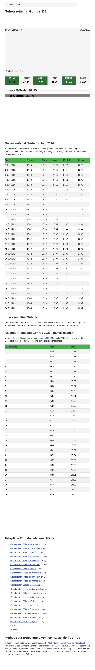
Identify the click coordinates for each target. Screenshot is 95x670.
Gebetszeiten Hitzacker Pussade (24, 573)
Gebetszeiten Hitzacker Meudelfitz (25, 613)
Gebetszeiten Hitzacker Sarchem (24, 597)
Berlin (12, 626)
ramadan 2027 (44, 338)
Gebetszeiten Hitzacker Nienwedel (25, 589)
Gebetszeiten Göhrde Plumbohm (24, 560)
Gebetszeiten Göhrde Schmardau (25, 565)
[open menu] (91, 4)
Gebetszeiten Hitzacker (20, 605)
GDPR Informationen (14, 667)
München (14, 630)
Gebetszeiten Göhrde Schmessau (25, 556)
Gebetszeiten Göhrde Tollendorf (24, 552)
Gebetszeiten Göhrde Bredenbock (25, 548)
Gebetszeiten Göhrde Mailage (23, 585)
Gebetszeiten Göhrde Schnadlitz (24, 593)
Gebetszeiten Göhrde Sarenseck (24, 609)
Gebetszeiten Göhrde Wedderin (24, 601)
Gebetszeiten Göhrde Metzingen (24, 544)
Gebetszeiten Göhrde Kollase (23, 617)
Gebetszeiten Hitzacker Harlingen (25, 577)
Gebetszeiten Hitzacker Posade (24, 581)
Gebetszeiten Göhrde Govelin (23, 569)
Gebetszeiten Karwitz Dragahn (23, 621)
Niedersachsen (13, 5)
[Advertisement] (47, 52)
